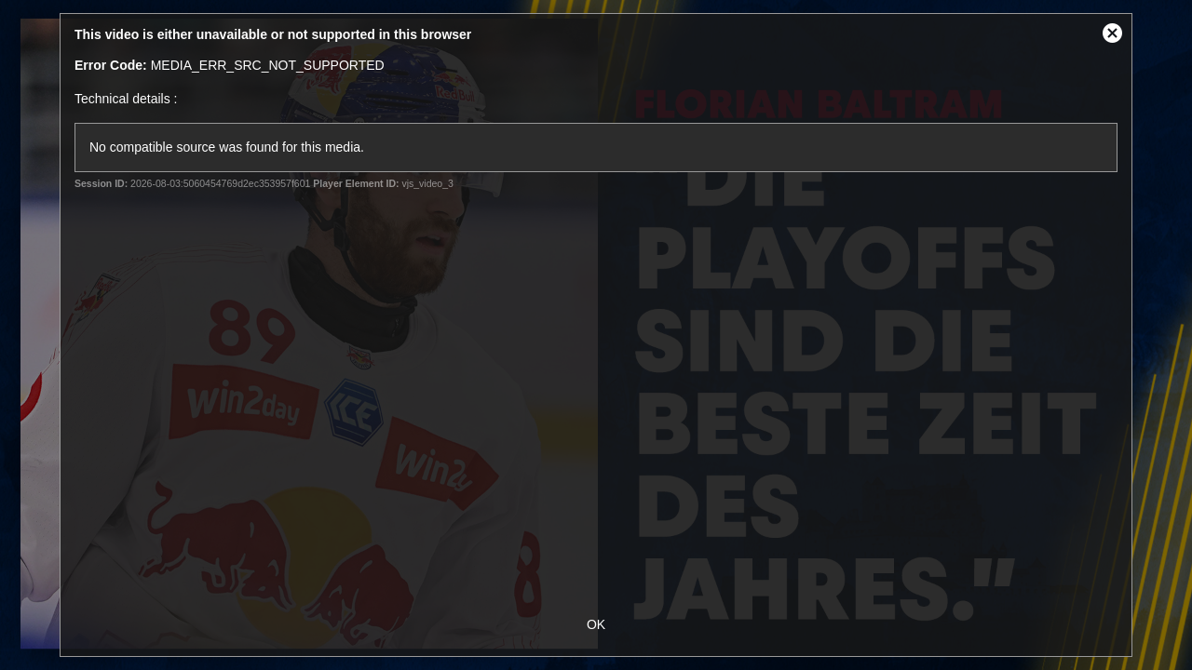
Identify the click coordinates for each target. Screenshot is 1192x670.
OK (596, 624)
